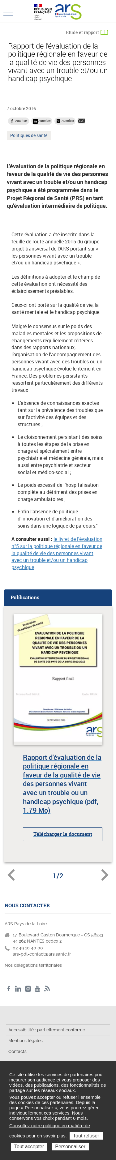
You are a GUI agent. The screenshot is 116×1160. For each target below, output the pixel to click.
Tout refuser (86, 1135)
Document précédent (11, 875)
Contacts (17, 1051)
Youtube (37, 989)
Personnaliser (70, 1146)
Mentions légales (25, 1040)
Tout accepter (29, 1146)
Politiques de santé (28, 136)
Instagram (28, 989)
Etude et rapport (82, 32)
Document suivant (105, 875)
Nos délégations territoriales (34, 965)
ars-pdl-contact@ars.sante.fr (42, 954)
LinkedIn (18, 989)
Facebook (9, 989)
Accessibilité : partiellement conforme (46, 1029)
